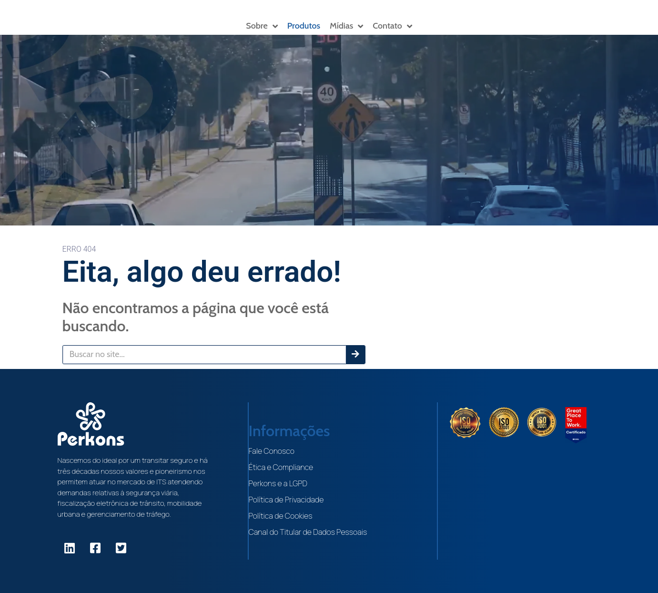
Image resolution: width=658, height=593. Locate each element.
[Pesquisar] (355, 355)
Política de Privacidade (286, 499)
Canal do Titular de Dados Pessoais (308, 532)
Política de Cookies (281, 516)
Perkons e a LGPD (278, 483)
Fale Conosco (271, 451)
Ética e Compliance (281, 467)
